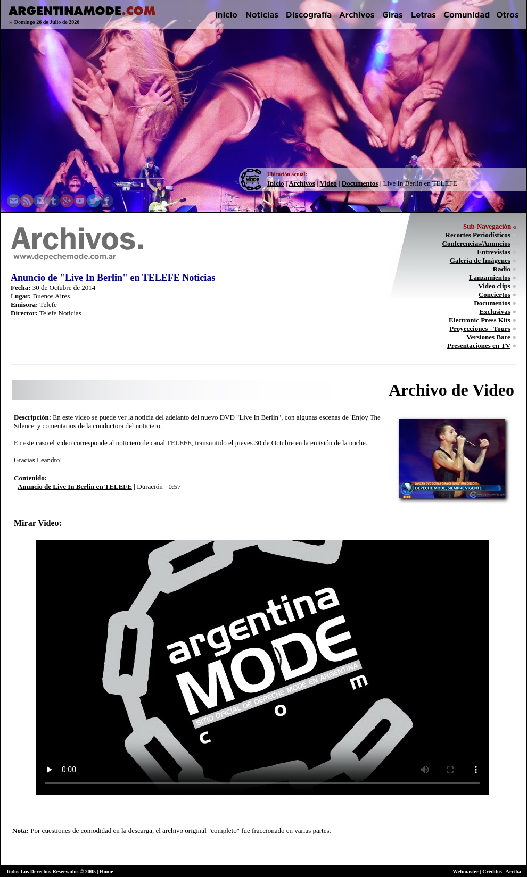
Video (328, 183)
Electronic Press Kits (479, 320)
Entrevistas (493, 252)
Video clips (494, 286)
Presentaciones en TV (478, 345)
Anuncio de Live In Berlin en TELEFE (75, 486)
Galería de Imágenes (480, 260)
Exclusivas (494, 311)
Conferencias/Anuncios (476, 243)
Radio (501, 269)
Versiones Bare (488, 337)
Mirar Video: (38, 523)
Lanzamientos (489, 277)
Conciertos (494, 294)
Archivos (302, 183)
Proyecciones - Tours (479, 328)
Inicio (275, 183)
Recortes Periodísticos (478, 235)
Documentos (360, 183)
